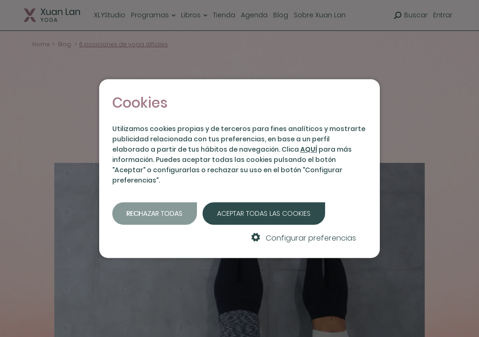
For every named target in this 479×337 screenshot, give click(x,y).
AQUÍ (308, 149)
